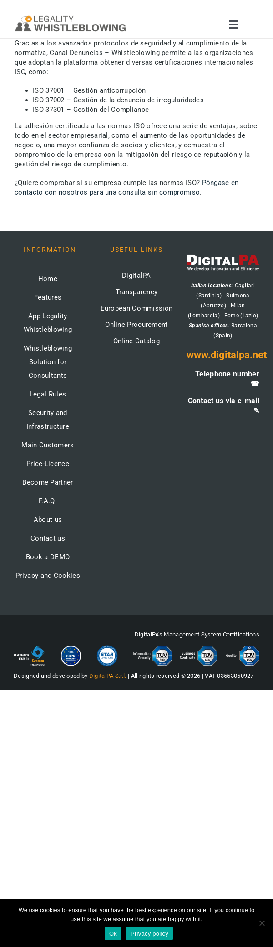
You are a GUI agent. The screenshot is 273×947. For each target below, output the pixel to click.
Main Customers (47, 445)
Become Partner (47, 482)
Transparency (137, 292)
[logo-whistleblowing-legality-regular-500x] (70, 17)
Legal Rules (48, 394)
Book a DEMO (48, 557)
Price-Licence (47, 464)
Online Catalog (136, 341)
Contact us (47, 538)
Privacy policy (149, 933)
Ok (113, 933)
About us (48, 520)
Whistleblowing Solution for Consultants (48, 362)
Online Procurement (136, 325)
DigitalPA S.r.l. (107, 675)
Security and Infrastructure (47, 420)
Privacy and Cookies (47, 575)
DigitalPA (136, 275)
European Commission (137, 308)
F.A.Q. (48, 501)
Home (47, 279)
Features (47, 297)
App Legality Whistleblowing (48, 323)
